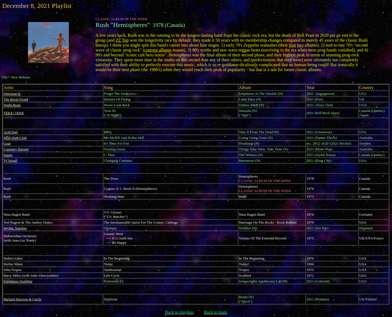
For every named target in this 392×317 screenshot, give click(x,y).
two (300, 45)
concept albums (157, 50)
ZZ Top (121, 40)
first (292, 45)
